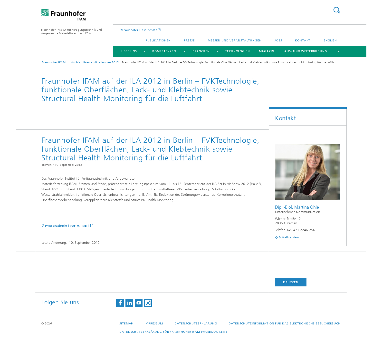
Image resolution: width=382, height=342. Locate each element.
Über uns (129, 51)
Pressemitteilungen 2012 (101, 62)
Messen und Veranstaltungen (234, 40)
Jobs (278, 40)
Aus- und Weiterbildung (305, 51)
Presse (189, 40)
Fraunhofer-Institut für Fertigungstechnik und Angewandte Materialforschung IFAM (71, 31)
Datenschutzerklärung (195, 323)
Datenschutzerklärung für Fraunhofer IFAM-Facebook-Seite (173, 331)
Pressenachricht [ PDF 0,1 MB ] (67, 225)
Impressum (153, 323)
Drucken (290, 282)
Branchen (201, 51)
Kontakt (302, 40)
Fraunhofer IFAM (53, 62)
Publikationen (158, 40)
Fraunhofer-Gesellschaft (139, 29)
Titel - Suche (337, 10)
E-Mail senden (289, 237)
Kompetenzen (164, 51)
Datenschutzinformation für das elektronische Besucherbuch (285, 323)
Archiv (75, 62)
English (330, 40)
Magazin (266, 51)
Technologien (237, 51)
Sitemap (126, 323)
